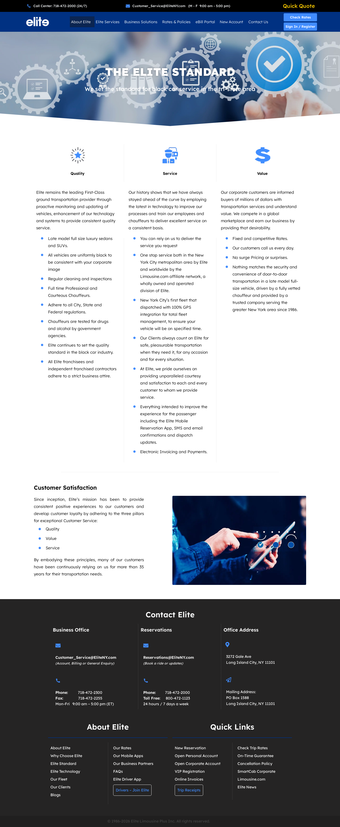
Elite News (246, 787)
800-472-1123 (178, 698)
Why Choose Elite (66, 755)
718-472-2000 (177, 692)
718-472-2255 (90, 698)
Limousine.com (251, 779)
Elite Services (108, 21)
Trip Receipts (189, 790)
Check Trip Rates (252, 748)
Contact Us (258, 21)
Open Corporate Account (197, 763)
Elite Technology (65, 771)
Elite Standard (63, 763)
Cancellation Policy (254, 763)
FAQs (118, 771)
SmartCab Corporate (256, 771)
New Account (231, 21)
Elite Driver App (127, 779)
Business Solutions (140, 21)
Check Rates (300, 17)
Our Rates (122, 748)
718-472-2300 (90, 692)
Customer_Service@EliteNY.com (85, 657)
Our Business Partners (133, 763)
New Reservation (190, 748)
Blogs (55, 794)
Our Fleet (58, 779)
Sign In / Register (300, 26)
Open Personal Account (196, 755)
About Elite (81, 21)
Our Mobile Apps (128, 755)
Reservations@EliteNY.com (168, 657)
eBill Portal (205, 21)
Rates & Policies (176, 21)
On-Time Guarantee (255, 755)
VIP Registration (190, 771)
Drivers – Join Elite (132, 790)
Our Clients (60, 787)
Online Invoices (189, 779)
